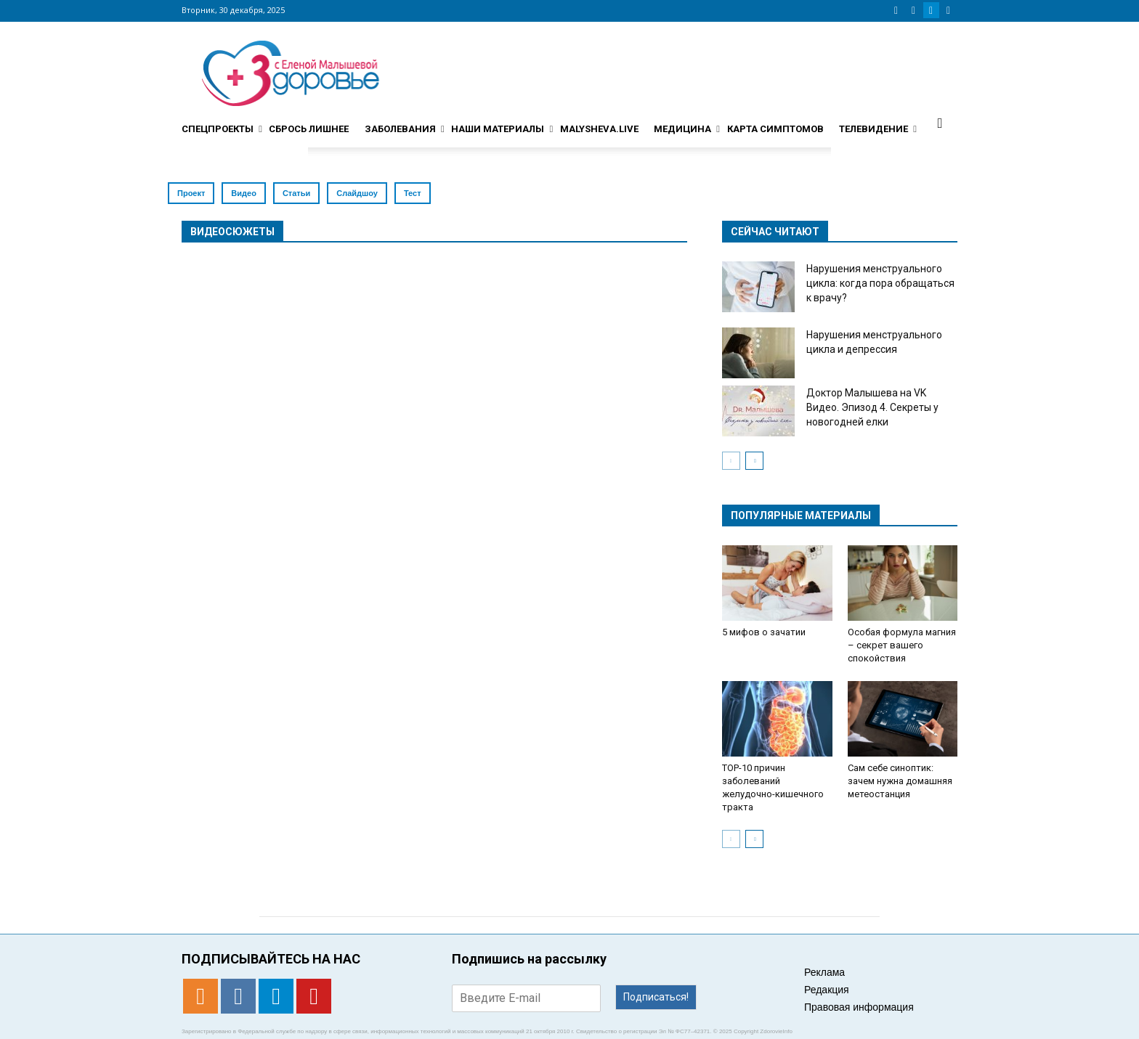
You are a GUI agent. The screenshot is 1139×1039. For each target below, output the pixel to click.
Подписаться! (656, 997)
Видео (243, 193)
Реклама (824, 972)
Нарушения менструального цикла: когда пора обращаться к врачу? (880, 283)
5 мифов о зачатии (764, 632)
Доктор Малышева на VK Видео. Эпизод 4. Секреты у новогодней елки (872, 407)
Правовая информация (859, 1007)
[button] (940, 122)
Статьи (296, 193)
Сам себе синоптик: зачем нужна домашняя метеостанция (900, 780)
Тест (412, 193)
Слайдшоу (357, 193)
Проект (191, 193)
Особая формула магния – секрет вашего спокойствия (902, 645)
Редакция (826, 989)
